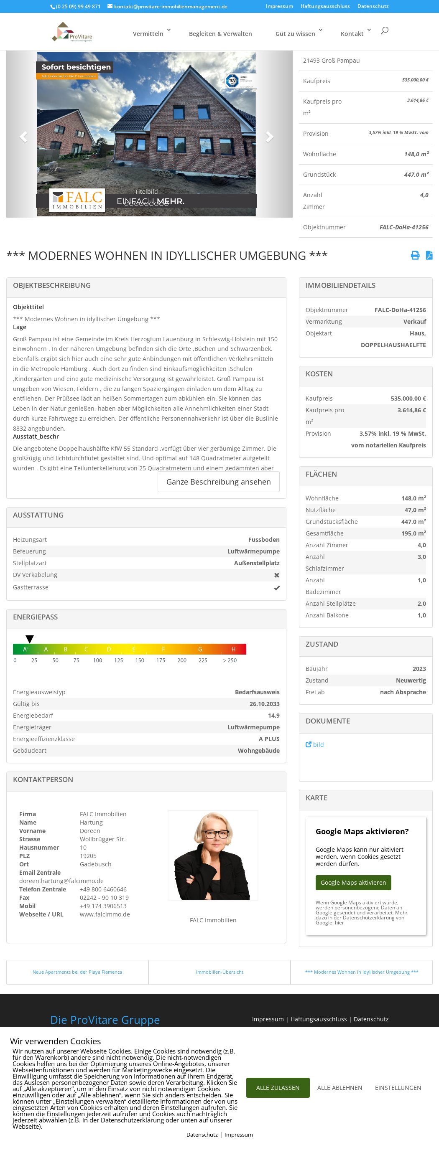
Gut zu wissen (295, 34)
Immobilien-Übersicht (219, 972)
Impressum (279, 7)
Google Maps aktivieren (353, 882)
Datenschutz (373, 7)
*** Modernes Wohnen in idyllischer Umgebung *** (362, 972)
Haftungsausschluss (325, 7)
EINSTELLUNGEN (398, 1088)
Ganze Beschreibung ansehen (218, 482)
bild (315, 745)
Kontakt (352, 34)
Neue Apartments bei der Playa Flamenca (77, 972)
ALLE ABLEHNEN (339, 1088)
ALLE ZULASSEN (278, 1088)
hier (339, 922)
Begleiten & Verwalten (220, 34)
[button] (22, 134)
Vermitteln (148, 34)
